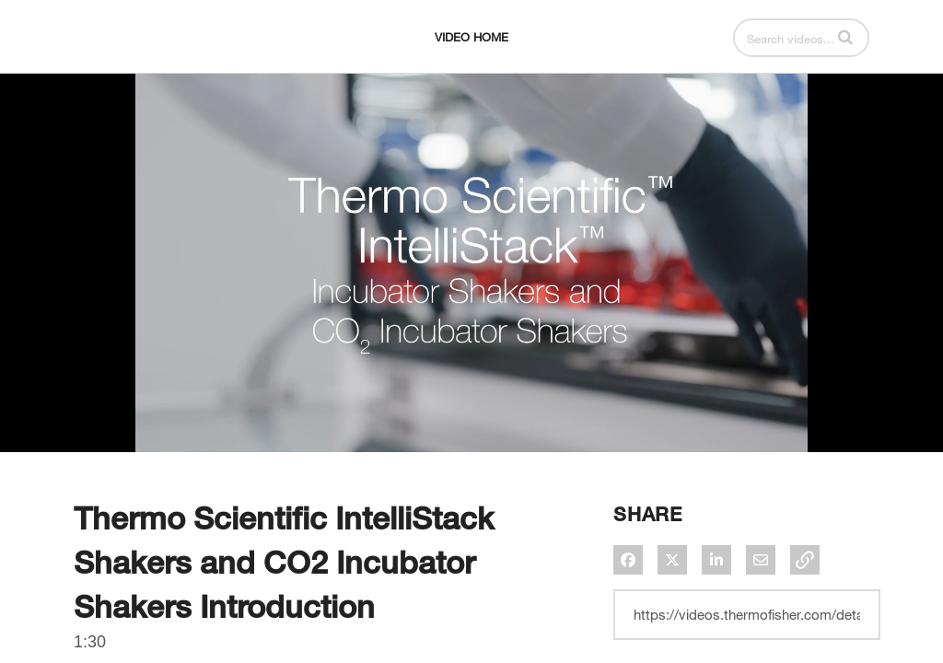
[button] (845, 36)
